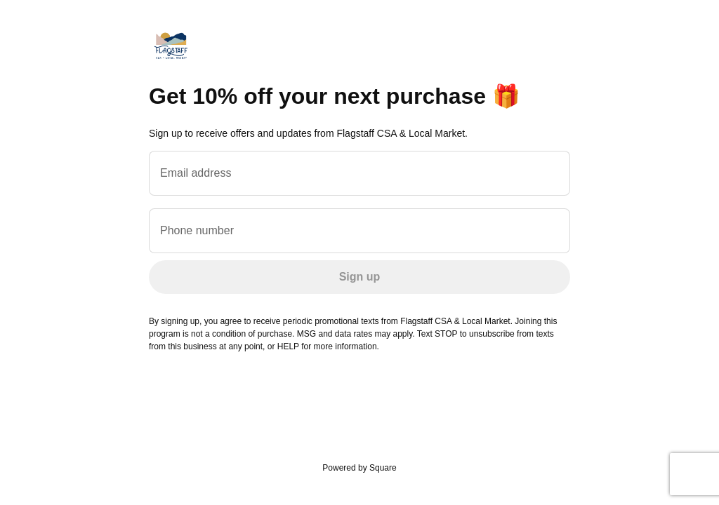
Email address (195, 173)
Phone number (197, 230)
